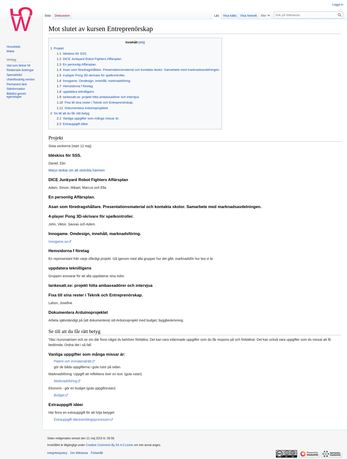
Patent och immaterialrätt (72, 361)
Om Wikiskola (79, 453)
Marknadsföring (65, 381)
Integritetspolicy (57, 453)
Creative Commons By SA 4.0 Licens (109, 445)
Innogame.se (58, 241)
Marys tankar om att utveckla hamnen (76, 170)
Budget (59, 395)
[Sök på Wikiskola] (308, 15)
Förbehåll (97, 453)
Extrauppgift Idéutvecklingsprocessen (82, 419)
